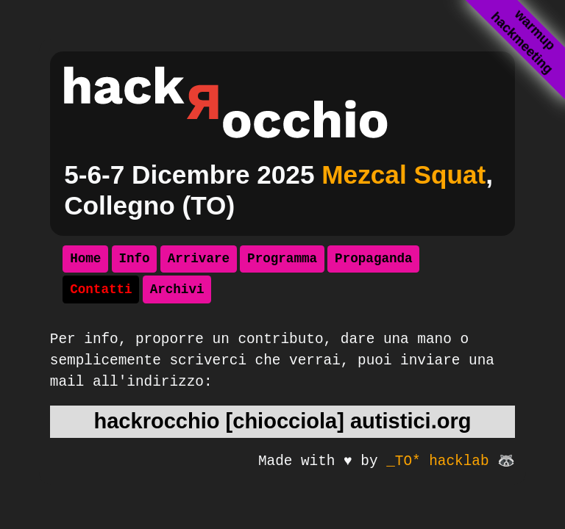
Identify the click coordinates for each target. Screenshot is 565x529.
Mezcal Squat (403, 174)
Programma (282, 258)
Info (133, 258)
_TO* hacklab (437, 461)
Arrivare (199, 258)
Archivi (177, 289)
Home (85, 258)
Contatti (101, 289)
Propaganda (374, 258)
